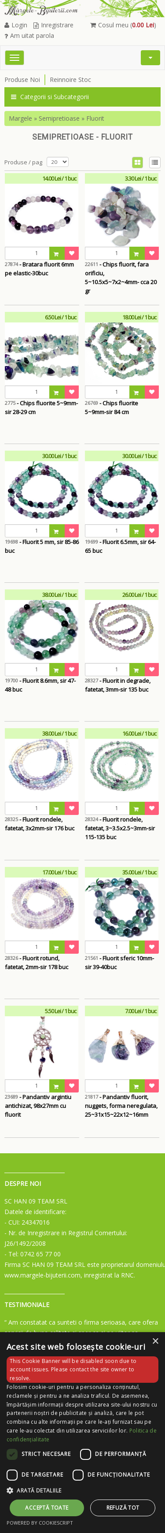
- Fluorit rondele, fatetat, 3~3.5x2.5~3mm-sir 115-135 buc (120, 828)
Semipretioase (59, 118)
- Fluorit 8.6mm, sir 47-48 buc (40, 685)
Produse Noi (22, 79)
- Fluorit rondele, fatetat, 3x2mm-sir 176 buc (39, 823)
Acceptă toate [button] (46, 1507)
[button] (82, 1490)
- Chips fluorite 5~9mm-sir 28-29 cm (41, 407)
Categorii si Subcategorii (50, 97)
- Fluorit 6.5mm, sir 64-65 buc (120, 546)
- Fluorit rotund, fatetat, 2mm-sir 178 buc (36, 962)
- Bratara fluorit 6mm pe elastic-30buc (39, 268)
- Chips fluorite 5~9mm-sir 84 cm (111, 407)
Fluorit (95, 118)
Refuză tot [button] (122, 1507)
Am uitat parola (29, 35)
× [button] (155, 1341)
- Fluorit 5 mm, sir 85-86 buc (42, 546)
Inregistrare (53, 25)
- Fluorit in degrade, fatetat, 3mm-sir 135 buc (117, 685)
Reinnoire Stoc (70, 79)
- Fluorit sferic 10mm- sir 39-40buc (119, 962)
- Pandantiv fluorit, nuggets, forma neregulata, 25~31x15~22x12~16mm (121, 1105)
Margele (20, 118)
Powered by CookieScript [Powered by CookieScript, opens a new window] (40, 1522)
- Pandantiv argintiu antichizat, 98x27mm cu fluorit (38, 1105)
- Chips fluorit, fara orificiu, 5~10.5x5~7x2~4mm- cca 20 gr (121, 273)
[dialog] (82, 1432)
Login (15, 25)
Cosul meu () (123, 25)
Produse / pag (23, 162)
